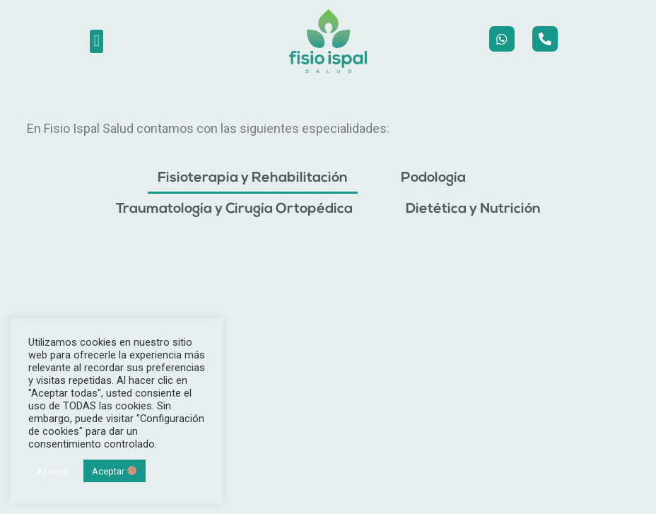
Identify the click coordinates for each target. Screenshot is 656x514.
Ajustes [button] (52, 471)
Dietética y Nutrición (473, 209)
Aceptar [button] (114, 471)
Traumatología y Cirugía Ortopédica (234, 209)
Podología (433, 178)
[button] (96, 41)
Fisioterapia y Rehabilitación (253, 178)
